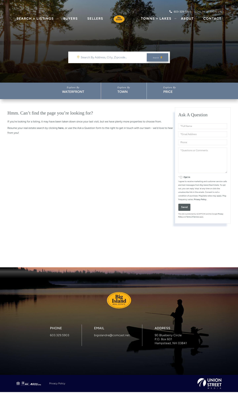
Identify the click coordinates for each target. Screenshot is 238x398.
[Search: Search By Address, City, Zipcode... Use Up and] (119, 57)
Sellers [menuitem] (95, 21)
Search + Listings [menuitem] (35, 21)
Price (168, 92)
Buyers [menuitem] (70, 21)
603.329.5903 (59, 341)
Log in (200, 11)
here (60, 128)
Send (184, 207)
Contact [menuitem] (212, 21)
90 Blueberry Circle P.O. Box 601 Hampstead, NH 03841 (171, 345)
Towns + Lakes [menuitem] (156, 21)
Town (123, 92)
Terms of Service (192, 217)
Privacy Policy (200, 199)
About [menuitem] (187, 21)
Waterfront (73, 92)
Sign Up (215, 11)
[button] (157, 57)
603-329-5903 (180, 11)
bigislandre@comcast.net (112, 341)
